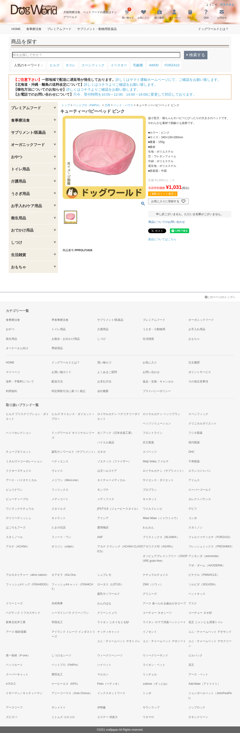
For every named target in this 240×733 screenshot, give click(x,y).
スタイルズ (59, 508)
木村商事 (57, 603)
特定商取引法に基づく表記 (68, 391)
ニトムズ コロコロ (63, 717)
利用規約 (11, 391)
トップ (65, 105)
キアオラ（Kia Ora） (65, 574)
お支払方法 (104, 381)
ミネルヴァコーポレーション (24, 461)
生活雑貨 (18, 255)
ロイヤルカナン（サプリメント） (164, 470)
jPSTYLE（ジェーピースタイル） (118, 508)
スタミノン (195, 527)
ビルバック (195, 655)
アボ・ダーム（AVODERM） (206, 565)
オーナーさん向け (17, 348)
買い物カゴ (104, 362)
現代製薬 (194, 442)
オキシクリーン (198, 717)
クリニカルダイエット (202, 423)
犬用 (107, 105)
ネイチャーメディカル (111, 480)
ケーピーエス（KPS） (66, 683)
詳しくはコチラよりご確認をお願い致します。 (121, 84)
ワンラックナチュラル (20, 508)
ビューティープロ (17, 499)
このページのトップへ (220, 297)
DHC (191, 451)
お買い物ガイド (61, 372)
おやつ (16, 157)
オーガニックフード (28, 145)
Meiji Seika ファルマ (155, 461)
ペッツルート (14, 664)
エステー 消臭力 (107, 717)
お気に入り (150, 362)
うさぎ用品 (20, 194)
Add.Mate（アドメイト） (204, 683)
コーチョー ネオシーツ (157, 612)
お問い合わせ (151, 372)
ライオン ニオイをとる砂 (113, 622)
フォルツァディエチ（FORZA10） (210, 537)
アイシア (103, 518)
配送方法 (57, 381)
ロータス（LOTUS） (110, 584)
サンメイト (59, 707)
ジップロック (196, 707)
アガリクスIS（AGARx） (158, 546)
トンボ (147, 693)
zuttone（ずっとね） (156, 683)
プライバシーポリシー (157, 391)
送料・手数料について (20, 381)
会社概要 (103, 391)
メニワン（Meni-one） (66, 480)
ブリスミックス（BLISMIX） (161, 537)
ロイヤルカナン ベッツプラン (161, 414)
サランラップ (151, 707)
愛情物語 (103, 527)
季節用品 (57, 348)
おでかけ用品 (22, 230)
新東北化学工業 (16, 622)
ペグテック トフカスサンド (23, 612)
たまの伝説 (59, 527)
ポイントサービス (199, 372)
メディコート (60, 499)
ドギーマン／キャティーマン (24, 693)
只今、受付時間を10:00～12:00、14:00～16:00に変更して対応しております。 (134, 94)
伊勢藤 (101, 707)
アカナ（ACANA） (18, 546)
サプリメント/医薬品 (28, 133)
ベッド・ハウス (123, 105)
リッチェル (150, 674)
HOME (16, 29)
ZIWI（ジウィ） (153, 584)
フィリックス (60, 489)
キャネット (150, 499)
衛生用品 (18, 218)
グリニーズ (150, 593)
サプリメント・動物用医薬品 (97, 29)
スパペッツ (150, 451)
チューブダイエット (18, 451)
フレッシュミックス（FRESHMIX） (211, 546)
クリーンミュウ (107, 612)
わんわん (148, 527)
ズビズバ (11, 717)
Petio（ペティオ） (108, 683)
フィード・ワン (61, 537)
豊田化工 (57, 674)
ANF (100, 537)
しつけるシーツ (61, 655)
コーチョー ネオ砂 (200, 612)
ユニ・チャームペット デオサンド (209, 631)
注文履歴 (194, 362)
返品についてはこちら (162, 239)
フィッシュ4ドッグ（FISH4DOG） (28, 584)
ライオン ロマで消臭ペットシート (164, 622)
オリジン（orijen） (63, 546)
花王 (191, 664)
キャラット (59, 518)
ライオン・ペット (154, 664)
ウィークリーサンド (155, 655)
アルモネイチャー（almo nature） (27, 574)
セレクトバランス (199, 499)
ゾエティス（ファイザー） (114, 461)
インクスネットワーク (111, 693)
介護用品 (18, 181)
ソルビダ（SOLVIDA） (202, 584)
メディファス (105, 499)
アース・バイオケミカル (21, 480)
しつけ (16, 242)
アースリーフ (14, 707)
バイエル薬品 (105, 442)
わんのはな (104, 603)
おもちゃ (18, 267)
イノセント (150, 631)
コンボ (192, 518)
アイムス (194, 480)
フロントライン (152, 432)
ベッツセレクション (18, 432)
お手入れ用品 (196, 329)
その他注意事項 (198, 381)
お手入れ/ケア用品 (26, 206)
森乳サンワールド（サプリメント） (74, 451)
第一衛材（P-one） (18, 655)
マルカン (103, 674)
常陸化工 (57, 622)
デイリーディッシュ (18, 518)
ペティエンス (60, 461)
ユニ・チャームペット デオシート (164, 641)
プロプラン (150, 489)
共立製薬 (148, 442)
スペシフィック (198, 414)
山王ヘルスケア (107, 470)
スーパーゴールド (199, 489)
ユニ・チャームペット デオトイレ (118, 641)
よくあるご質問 (107, 372)
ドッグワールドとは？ (213, 29)
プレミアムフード (59, 29)
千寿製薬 (194, 461)
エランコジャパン (199, 470)
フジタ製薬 (195, 432)
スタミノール (14, 537)
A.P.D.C (11, 683)
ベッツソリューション (157, 423)
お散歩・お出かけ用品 (66, 338)
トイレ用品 (20, 169)
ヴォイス (57, 470)
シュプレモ (104, 574)
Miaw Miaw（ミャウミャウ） (161, 518)
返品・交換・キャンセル (158, 381)
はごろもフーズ (16, 527)
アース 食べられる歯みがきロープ (164, 603)
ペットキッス (196, 593)
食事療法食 (33, 29)
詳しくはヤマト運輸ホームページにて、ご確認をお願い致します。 (168, 80)
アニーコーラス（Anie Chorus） (72, 693)
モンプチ (103, 489)
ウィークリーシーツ (110, 655)
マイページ (13, 372)
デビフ (192, 508)
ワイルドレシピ (152, 508)
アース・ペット (198, 674)
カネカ (101, 451)
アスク (192, 603)
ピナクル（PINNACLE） (203, 574)
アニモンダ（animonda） (204, 556)
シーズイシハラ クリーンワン (70, 612)
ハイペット (104, 664)
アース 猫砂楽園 (16, 631)
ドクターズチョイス (18, 470)
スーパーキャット (17, 674)
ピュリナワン (14, 489)
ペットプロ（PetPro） (87, 105)
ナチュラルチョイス (155, 574)
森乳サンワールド (108, 593)
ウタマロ (148, 717)
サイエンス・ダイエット (158, 480)
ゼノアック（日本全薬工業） (115, 432)
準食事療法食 (60, 320)
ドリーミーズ (14, 603)
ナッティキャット (108, 631)
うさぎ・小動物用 (154, 329)
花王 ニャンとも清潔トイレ (205, 622)
